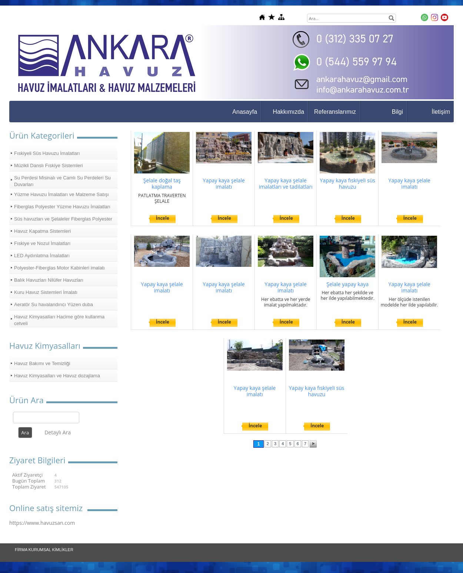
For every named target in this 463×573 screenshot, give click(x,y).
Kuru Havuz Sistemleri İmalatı (45, 292)
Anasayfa (244, 112)
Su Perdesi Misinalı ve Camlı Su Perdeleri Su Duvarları (62, 181)
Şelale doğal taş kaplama (162, 184)
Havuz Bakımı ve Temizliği (42, 363)
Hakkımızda (288, 112)
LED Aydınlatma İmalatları (42, 255)
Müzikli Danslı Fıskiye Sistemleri (48, 165)
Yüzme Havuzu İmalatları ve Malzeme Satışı (61, 194)
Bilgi (397, 112)
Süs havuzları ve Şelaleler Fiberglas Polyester (63, 219)
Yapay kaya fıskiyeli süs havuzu (347, 184)
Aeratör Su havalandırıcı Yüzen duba (53, 304)
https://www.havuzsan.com (42, 522)
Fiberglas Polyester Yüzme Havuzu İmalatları (62, 206)
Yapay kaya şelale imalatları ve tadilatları (286, 184)
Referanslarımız (335, 112)
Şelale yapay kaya (347, 284)
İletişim (441, 112)
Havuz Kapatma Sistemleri (42, 231)
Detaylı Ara (57, 432)
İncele (162, 218)
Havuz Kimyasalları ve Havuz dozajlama (57, 375)
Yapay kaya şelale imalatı (224, 184)
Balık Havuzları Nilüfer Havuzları (48, 280)
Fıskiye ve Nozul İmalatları (42, 243)
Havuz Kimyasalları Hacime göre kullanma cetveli (59, 320)
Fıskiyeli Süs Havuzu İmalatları (47, 153)
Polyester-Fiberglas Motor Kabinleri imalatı (59, 268)
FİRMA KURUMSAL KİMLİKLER (44, 549)
